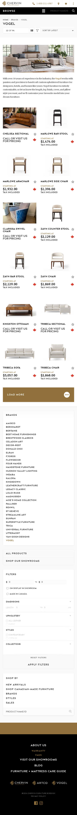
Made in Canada (18, 594)
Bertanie (11, 431)
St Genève (12, 511)
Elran (10, 453)
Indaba (10, 474)
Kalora (11, 478)
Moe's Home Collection (21, 500)
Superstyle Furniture (20, 522)
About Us (38, 745)
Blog (38, 765)
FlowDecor (13, 460)
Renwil (10, 507)
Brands (11, 415)
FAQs (38, 755)
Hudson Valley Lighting (21, 471)
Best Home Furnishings (21, 434)
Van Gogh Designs (17, 537)
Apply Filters (38, 664)
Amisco (10, 423)
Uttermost (13, 533)
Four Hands (14, 463)
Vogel (10, 540)
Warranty (38, 751)
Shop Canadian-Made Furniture (30, 689)
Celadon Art (14, 441)
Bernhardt (13, 427)
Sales (10, 702)
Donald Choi (14, 449)
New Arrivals (16, 684)
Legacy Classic (16, 489)
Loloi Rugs (13, 493)
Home (5, 20)
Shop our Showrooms (23, 561)
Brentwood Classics (19, 438)
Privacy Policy (38, 796)
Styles (11, 698)
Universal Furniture (19, 529)
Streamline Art (16, 515)
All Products (16, 553)
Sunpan (11, 518)
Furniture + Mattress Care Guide (38, 771)
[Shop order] (57, 30)
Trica (9, 526)
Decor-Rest (13, 445)
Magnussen (13, 496)
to (36, 582)
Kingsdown (13, 482)
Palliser (11, 504)
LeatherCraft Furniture (22, 485)
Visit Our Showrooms (38, 759)
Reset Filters (38, 658)
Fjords (11, 456)
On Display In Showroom (23, 588)
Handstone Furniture (20, 467)
